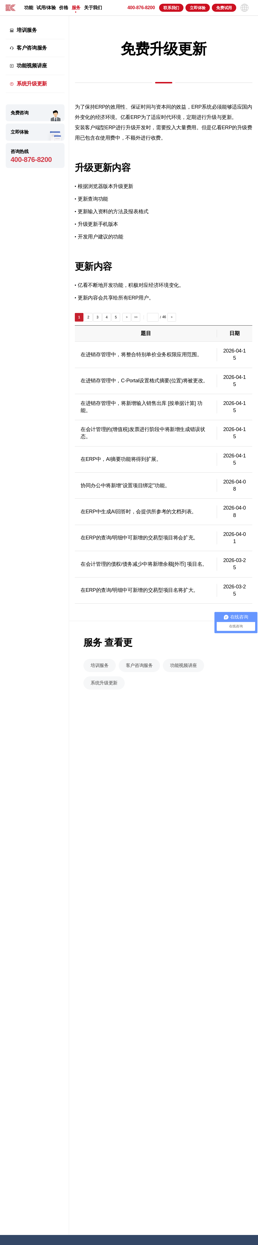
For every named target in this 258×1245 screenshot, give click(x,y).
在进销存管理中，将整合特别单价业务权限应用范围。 (141, 358)
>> (135, 320)
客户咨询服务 (32, 48)
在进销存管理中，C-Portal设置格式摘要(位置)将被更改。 (144, 384)
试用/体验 (46, 7)
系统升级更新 (32, 84)
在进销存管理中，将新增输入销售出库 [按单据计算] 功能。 (141, 410)
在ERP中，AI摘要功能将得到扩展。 (121, 462)
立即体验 (198, 7)
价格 (63, 7)
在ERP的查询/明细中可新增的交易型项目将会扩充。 (139, 541)
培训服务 (27, 30)
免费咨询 (20, 112)
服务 (76, 7)
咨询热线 (35, 156)
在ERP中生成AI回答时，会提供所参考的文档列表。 (139, 515)
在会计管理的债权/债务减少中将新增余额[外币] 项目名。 (144, 567)
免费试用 (224, 7)
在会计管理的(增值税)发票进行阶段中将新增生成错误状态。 (143, 436)
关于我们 (93, 7)
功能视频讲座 (32, 65)
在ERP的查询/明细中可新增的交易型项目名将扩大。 (139, 593)
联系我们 (171, 7)
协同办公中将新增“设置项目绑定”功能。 (125, 489)
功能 (28, 7)
